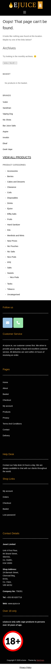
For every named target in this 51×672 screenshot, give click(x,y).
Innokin (6, 137)
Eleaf (5, 143)
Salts (9, 268)
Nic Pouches (12, 246)
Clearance (11, 187)
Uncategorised (13, 294)
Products (6, 412)
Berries (10, 176)
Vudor (5, 102)
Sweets (10, 273)
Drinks (10, 203)
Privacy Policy (25, 667)
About (5, 388)
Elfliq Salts (11, 214)
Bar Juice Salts (9, 126)
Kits (8, 230)
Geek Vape (7, 149)
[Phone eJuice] (18, 323)
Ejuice (10, 208)
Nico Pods (11, 257)
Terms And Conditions (12, 424)
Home (5, 382)
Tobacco (11, 289)
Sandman (7, 108)
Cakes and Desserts (16, 182)
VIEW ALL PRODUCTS (17, 157)
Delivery (6, 435)
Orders (6, 497)
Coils (9, 192)
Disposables (12, 198)
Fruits (9, 219)
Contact (6, 430)
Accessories (12, 171)
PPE (9, 262)
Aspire (5, 131)
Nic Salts (11, 251)
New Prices (12, 241)
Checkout (7, 400)
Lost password (9, 515)
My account (8, 406)
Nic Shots (7, 120)
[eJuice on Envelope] (8, 323)
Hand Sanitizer (13, 225)
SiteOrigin (40, 660)
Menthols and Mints (15, 235)
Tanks (9, 284)
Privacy (6, 418)
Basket (6, 394)
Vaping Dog (8, 114)
